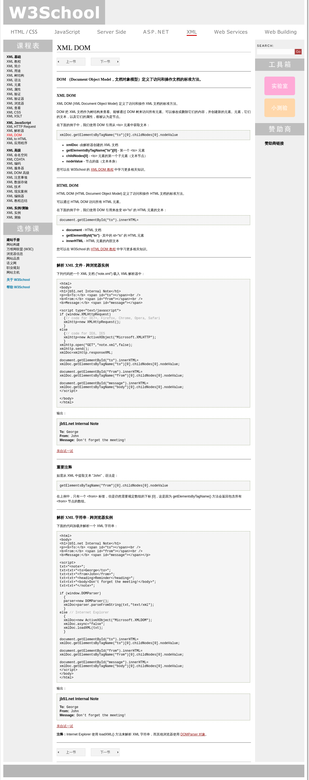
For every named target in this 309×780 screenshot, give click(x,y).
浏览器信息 (15, 254)
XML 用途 (14, 71)
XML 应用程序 (17, 143)
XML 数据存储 (17, 182)
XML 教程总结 (17, 201)
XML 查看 (14, 108)
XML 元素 (14, 85)
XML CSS (14, 112)
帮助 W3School (18, 287)
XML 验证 (14, 94)
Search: (265, 45)
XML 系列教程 (191, 32)
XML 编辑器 (15, 196)
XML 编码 (14, 163)
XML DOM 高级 (18, 173)
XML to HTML (17, 139)
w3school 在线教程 (54, 12)
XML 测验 (14, 217)
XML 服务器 (15, 168)
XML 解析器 (15, 131)
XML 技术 (14, 187)
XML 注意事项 (17, 177)
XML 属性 (14, 89)
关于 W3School (18, 280)
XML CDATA (16, 159)
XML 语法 (14, 80)
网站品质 (13, 258)
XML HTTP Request (21, 127)
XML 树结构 (15, 75)
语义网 (11, 263)
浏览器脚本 (67, 32)
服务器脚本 (111, 32)
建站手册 (280, 32)
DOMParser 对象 (192, 734)
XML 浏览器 (15, 103)
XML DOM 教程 (102, 169)
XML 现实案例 (17, 191)
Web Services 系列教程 (230, 32)
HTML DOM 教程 (103, 249)
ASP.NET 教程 (156, 32)
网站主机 (13, 272)
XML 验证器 (15, 99)
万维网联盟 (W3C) (20, 249)
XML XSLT (14, 116)
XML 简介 (14, 66)
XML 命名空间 (17, 155)
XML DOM (14, 135)
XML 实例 (14, 213)
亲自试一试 (65, 451)
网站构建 (13, 244)
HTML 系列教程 (24, 32)
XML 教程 (14, 61)
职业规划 (13, 268)
